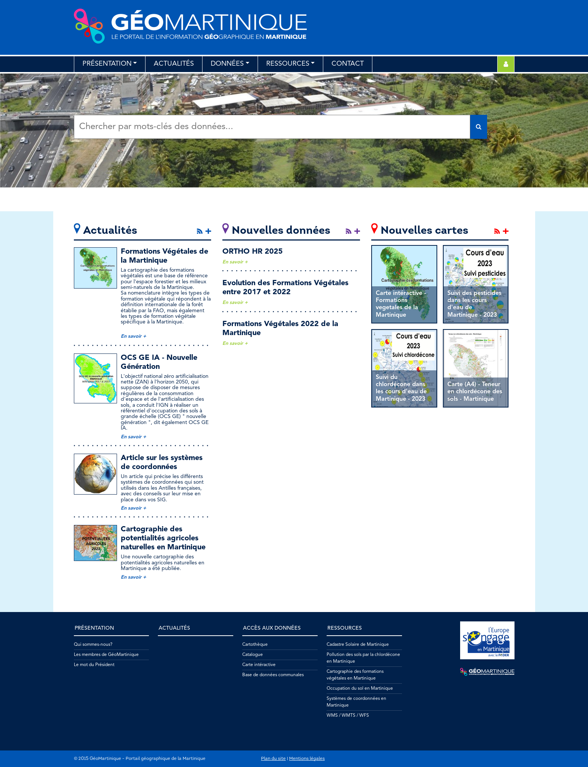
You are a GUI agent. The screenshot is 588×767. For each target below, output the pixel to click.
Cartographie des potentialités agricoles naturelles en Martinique (163, 538)
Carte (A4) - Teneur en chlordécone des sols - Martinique (474, 392)
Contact (348, 63)
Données (227, 63)
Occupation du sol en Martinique (360, 688)
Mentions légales (307, 758)
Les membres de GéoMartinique (106, 655)
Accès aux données (272, 628)
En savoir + (133, 336)
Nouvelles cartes (424, 231)
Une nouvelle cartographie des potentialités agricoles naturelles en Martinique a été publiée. (162, 562)
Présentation (107, 63)
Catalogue (252, 655)
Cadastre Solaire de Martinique (358, 644)
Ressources (287, 63)
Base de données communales (273, 675)
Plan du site (273, 758)
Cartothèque (255, 644)
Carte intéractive (259, 665)
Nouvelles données (281, 231)
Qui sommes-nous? (93, 644)
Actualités (174, 63)
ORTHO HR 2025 (252, 252)
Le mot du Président (94, 665)
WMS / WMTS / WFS (348, 715)
